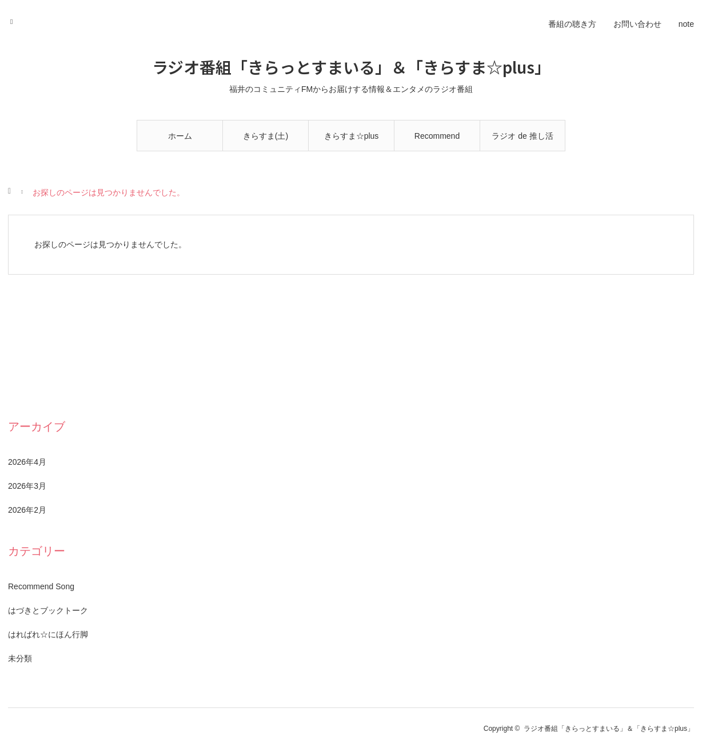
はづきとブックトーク (48, 610)
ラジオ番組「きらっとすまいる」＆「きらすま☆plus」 (351, 66)
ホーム (180, 135)
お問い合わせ (637, 24)
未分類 (20, 658)
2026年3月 (27, 485)
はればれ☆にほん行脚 (48, 634)
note (686, 24)
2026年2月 (27, 509)
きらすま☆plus (351, 135)
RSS (15, 20)
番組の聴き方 (572, 24)
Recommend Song (437, 141)
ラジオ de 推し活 (522, 135)
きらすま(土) (265, 135)
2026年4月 (27, 462)
